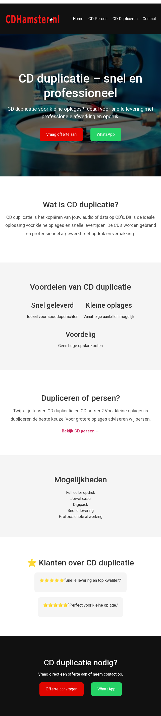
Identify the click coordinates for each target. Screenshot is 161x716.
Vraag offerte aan (61, 134)
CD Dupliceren (125, 18)
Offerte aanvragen (61, 689)
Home (78, 18)
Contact (149, 18)
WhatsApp (106, 134)
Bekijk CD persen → (80, 431)
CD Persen (98, 18)
